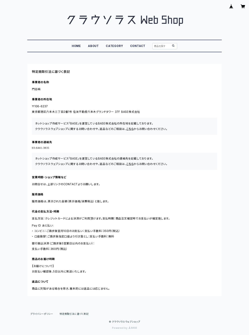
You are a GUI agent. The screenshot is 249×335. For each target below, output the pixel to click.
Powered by (124, 327)
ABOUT (93, 46)
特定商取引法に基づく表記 (74, 313)
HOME (76, 46)
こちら (130, 128)
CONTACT (138, 46)
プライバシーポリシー (41, 313)
